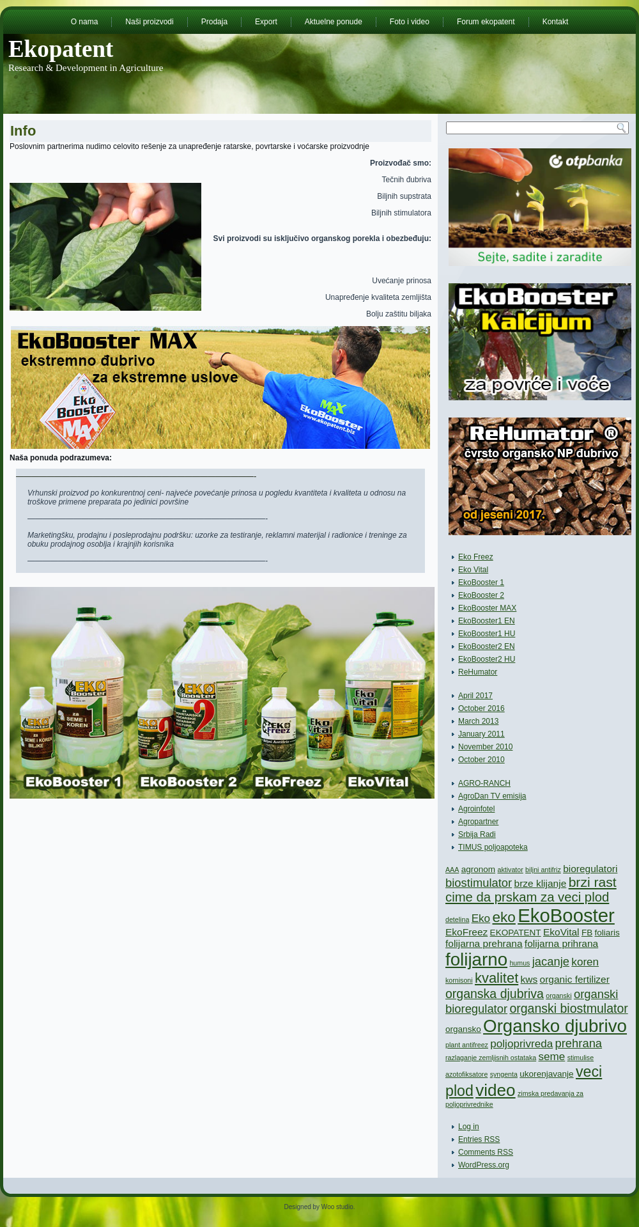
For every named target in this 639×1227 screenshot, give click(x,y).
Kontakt (556, 21)
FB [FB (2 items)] (586, 932)
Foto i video (409, 21)
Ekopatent (60, 49)
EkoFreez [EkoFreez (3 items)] (466, 931)
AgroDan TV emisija (492, 796)
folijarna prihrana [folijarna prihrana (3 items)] (561, 943)
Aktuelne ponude (333, 21)
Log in (468, 1126)
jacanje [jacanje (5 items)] (550, 961)
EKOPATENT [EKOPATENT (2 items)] (515, 932)
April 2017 (475, 695)
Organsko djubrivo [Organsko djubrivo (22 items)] (555, 1026)
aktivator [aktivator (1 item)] (510, 869)
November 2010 (485, 746)
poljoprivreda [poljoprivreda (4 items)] (521, 1044)
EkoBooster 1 (481, 582)
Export (266, 21)
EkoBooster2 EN (486, 646)
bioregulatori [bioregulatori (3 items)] (590, 868)
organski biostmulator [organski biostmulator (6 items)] (568, 1008)
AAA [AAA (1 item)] (452, 869)
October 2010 (481, 759)
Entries (479, 1139)
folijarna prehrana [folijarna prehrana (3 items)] (484, 943)
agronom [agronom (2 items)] (478, 869)
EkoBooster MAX (487, 608)
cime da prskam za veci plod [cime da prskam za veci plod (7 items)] (527, 897)
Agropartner (478, 821)
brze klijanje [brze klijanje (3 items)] (540, 883)
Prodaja (214, 21)
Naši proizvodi (149, 21)
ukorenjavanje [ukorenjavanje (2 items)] (546, 1074)
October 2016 (481, 708)
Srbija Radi (477, 834)
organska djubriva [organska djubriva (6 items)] (494, 994)
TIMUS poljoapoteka (493, 847)
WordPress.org (483, 1165)
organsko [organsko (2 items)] (463, 1029)
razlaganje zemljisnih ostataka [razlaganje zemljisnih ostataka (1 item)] (490, 1057)
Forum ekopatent (486, 21)
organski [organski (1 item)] (558, 995)
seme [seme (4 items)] (552, 1057)
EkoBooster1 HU (486, 633)
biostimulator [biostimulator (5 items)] (478, 882)
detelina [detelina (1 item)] (457, 919)
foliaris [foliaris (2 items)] (607, 932)
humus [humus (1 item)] (519, 963)
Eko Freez (475, 556)
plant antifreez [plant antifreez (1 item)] (466, 1045)
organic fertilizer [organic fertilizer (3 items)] (575, 979)
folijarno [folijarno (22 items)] (476, 959)
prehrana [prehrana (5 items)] (579, 1043)
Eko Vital (473, 569)
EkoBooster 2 (481, 595)
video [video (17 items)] (495, 1090)
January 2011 (481, 734)
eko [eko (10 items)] (503, 917)
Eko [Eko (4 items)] (481, 918)
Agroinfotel (476, 808)
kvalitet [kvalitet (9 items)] (496, 978)
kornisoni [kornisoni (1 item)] (459, 980)
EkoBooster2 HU (486, 659)
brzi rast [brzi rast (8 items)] (593, 882)
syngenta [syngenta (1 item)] (504, 1074)
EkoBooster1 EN (486, 620)
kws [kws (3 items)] (529, 979)
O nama (84, 21)
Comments (485, 1152)
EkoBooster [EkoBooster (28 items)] (566, 915)
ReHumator (477, 672)
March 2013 (478, 721)
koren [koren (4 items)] (585, 962)
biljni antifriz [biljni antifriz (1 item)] (543, 869)
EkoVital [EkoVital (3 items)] (561, 931)
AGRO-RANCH (484, 783)
